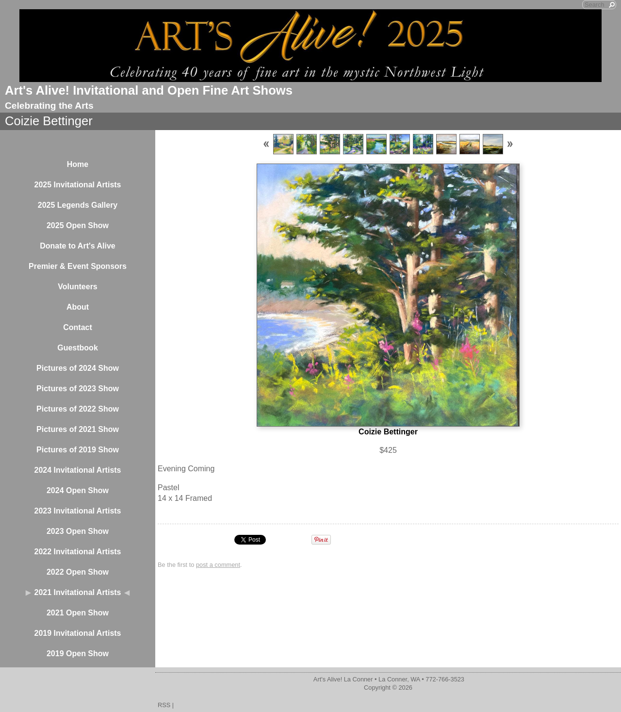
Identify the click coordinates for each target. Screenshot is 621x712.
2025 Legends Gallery (78, 205)
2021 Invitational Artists (77, 592)
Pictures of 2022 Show (77, 409)
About (77, 307)
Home (77, 164)
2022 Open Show (78, 572)
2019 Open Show (78, 653)
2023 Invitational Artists (77, 511)
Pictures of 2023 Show (77, 388)
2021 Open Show (78, 613)
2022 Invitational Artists (77, 551)
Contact (77, 327)
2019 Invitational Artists (77, 633)
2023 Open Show (78, 531)
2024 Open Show (78, 490)
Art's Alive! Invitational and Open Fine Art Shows (149, 90)
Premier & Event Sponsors (78, 266)
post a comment (218, 564)
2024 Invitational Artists (77, 470)
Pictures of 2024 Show (77, 368)
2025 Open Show (78, 225)
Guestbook (77, 348)
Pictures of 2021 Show (77, 429)
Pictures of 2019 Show (77, 450)
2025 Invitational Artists (77, 185)
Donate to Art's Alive (77, 246)
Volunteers (78, 286)
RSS (164, 705)
